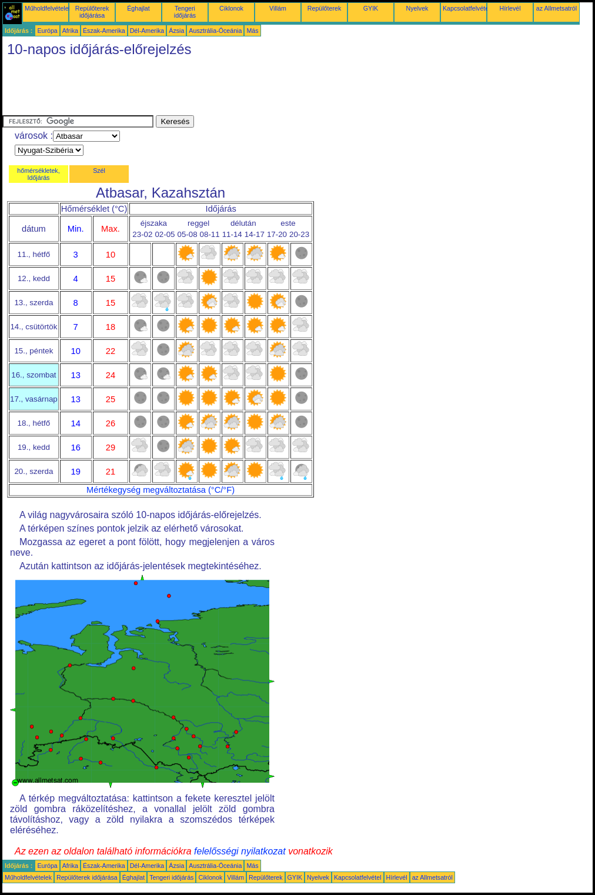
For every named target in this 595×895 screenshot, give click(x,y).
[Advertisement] (216, 88)
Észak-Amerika (104, 30)
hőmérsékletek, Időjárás (38, 174)
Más (252, 30)
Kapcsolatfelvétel (466, 8)
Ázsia (176, 30)
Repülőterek (324, 8)
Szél (99, 170)
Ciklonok (231, 8)
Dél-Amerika (147, 30)
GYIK (370, 8)
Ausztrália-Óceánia (215, 30)
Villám (277, 8)
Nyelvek (417, 8)
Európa (47, 30)
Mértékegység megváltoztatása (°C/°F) (160, 490)
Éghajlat (138, 8)
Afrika (70, 30)
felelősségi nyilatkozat (240, 851)
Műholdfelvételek (48, 8)
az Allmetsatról (556, 8)
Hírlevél (509, 8)
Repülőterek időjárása (92, 12)
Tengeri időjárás (185, 12)
